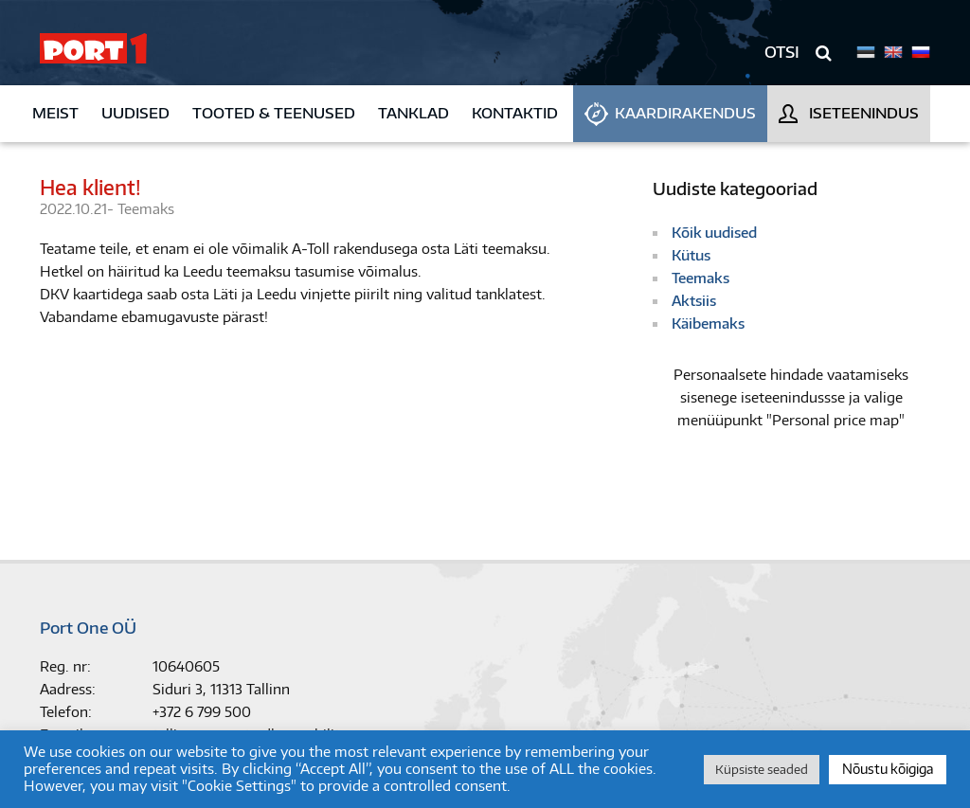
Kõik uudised (714, 233)
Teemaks (145, 209)
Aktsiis (694, 301)
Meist (55, 113)
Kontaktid (515, 113)
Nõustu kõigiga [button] (887, 769)
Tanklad (413, 113)
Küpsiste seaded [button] (761, 769)
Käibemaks (708, 323)
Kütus (691, 255)
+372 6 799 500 (202, 712)
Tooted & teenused (273, 113)
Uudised (135, 113)
